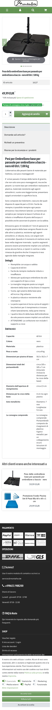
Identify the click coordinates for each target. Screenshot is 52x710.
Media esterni (13, 684)
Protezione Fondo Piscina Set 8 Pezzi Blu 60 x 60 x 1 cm (34, 498)
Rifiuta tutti (26, 699)
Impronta (12, 676)
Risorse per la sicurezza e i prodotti (20, 150)
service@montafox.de (11, 579)
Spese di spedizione (25, 98)
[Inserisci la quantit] (5, 114)
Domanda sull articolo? (14, 135)
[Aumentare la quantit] (10, 112)
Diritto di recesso (9, 650)
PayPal (28, 684)
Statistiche (26, 681)
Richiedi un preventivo (14, 142)
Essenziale (11, 681)
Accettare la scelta (26, 705)
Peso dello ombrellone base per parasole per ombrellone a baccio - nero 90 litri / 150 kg (34, 477)
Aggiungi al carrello (35, 114)
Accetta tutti (26, 694)
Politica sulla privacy (33, 673)
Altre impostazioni (10, 688)
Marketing (42, 681)
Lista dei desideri (36, 105)
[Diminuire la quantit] (10, 115)
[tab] (26, 127)
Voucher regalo (8, 638)
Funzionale (42, 684)
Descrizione (9, 127)
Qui (3, 619)
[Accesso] (20, 10)
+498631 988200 (14, 585)
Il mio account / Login (11, 642)
